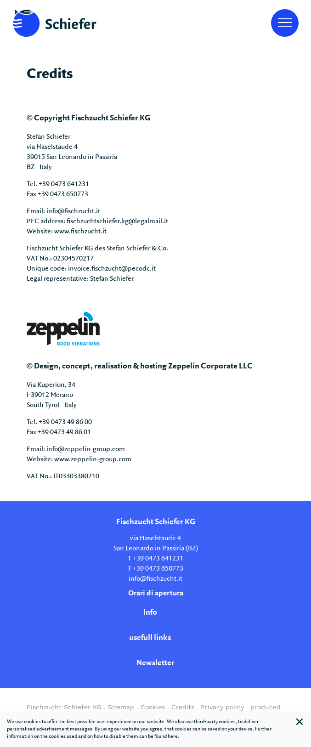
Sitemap (121, 707)
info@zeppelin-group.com (85, 449)
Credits (182, 707)
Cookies (153, 707)
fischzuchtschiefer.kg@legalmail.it (117, 221)
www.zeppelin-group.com (92, 459)
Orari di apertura (155, 593)
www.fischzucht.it (80, 231)
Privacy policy (222, 707)
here (173, 736)
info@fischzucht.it (73, 211)
